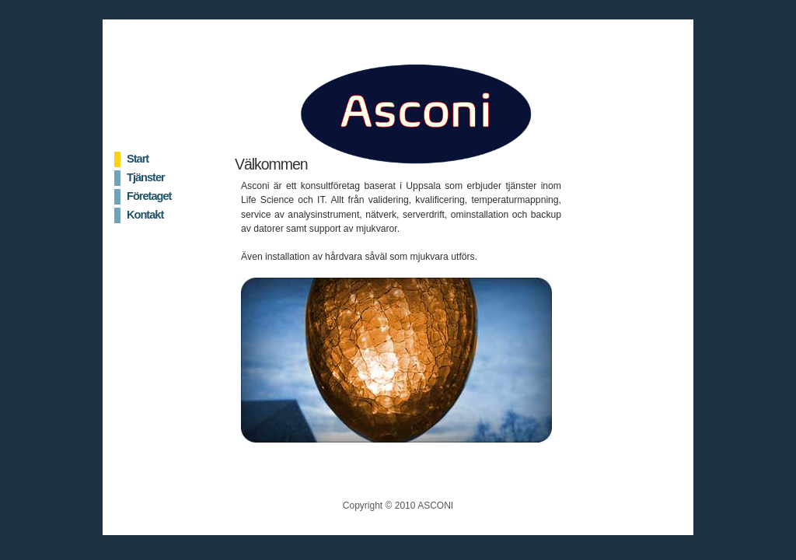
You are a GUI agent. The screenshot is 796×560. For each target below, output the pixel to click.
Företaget (149, 196)
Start (137, 158)
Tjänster (146, 177)
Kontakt (145, 214)
